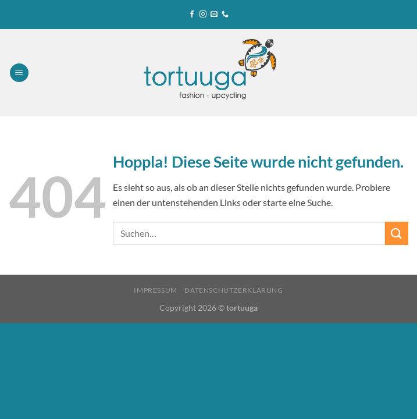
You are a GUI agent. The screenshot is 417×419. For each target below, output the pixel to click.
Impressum (155, 290)
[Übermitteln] (396, 233)
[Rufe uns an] (225, 14)
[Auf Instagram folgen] (202, 14)
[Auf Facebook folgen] (191, 14)
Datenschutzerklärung (233, 290)
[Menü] (19, 73)
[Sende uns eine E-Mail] (214, 14)
